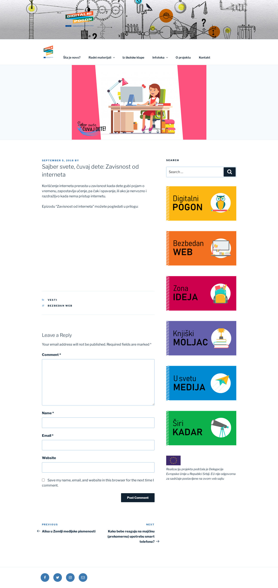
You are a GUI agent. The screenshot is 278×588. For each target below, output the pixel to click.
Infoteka (160, 57)
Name (48, 413)
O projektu (183, 57)
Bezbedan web (60, 305)
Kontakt (204, 57)
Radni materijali (102, 57)
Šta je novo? (71, 57)
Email (48, 436)
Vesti (52, 299)
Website (49, 458)
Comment (51, 355)
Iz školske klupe (133, 57)
